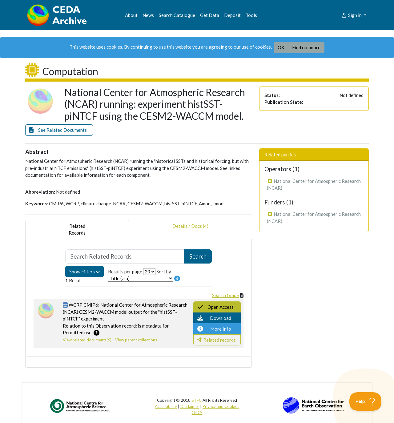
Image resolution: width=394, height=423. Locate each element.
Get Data (209, 15)
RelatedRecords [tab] (77, 229)
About (131, 15)
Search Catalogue (177, 15)
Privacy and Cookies (221, 406)
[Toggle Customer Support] (365, 401)
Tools (251, 15)
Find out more (306, 47)
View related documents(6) (87, 339)
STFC (196, 400)
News (148, 15)
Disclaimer (189, 406)
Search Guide (225, 295)
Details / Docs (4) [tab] (190, 229)
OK (281, 47)
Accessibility (166, 406)
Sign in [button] (352, 15)
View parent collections (136, 339)
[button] (59, 130)
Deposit (232, 15)
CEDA (196, 412)
